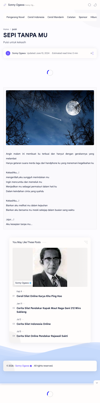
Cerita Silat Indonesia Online (34, 343)
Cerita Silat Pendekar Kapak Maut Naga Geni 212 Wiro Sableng (49, 329)
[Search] (89, 4)
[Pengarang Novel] (15, 17)
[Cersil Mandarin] (56, 17)
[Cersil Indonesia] (36, 17)
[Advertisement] (50, 32)
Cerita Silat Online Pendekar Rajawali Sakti (42, 355)
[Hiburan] (95, 17)
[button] (95, 4)
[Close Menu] (96, 382)
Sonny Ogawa (16, 5)
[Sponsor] (83, 17)
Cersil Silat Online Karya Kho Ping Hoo (39, 315)
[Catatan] (71, 17)
